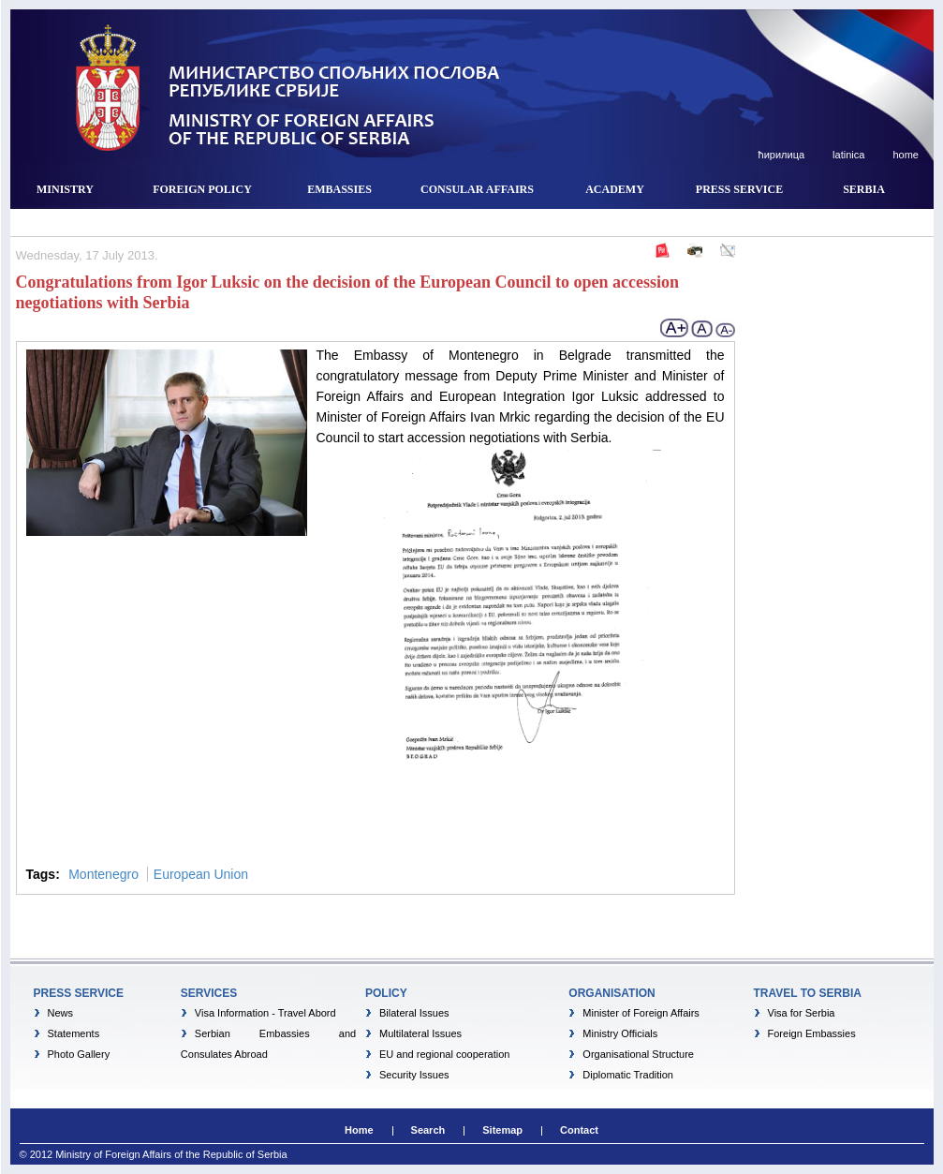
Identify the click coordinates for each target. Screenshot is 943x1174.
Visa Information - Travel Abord (265, 1012)
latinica (847, 154)
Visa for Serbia (801, 1012)
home (904, 154)
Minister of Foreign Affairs (641, 1012)
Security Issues (414, 1074)
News (61, 1012)
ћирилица (780, 154)
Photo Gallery (79, 1054)
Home (359, 1130)
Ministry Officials (619, 1033)
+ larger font (675, 328)
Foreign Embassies (812, 1033)
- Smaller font (725, 328)
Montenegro (103, 874)
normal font (702, 328)
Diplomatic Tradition (627, 1074)
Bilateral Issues (414, 1012)
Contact (579, 1130)
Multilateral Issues (420, 1033)
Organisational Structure (638, 1054)
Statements (74, 1033)
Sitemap (502, 1130)
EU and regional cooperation (444, 1054)
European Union (201, 874)
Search (428, 1130)
